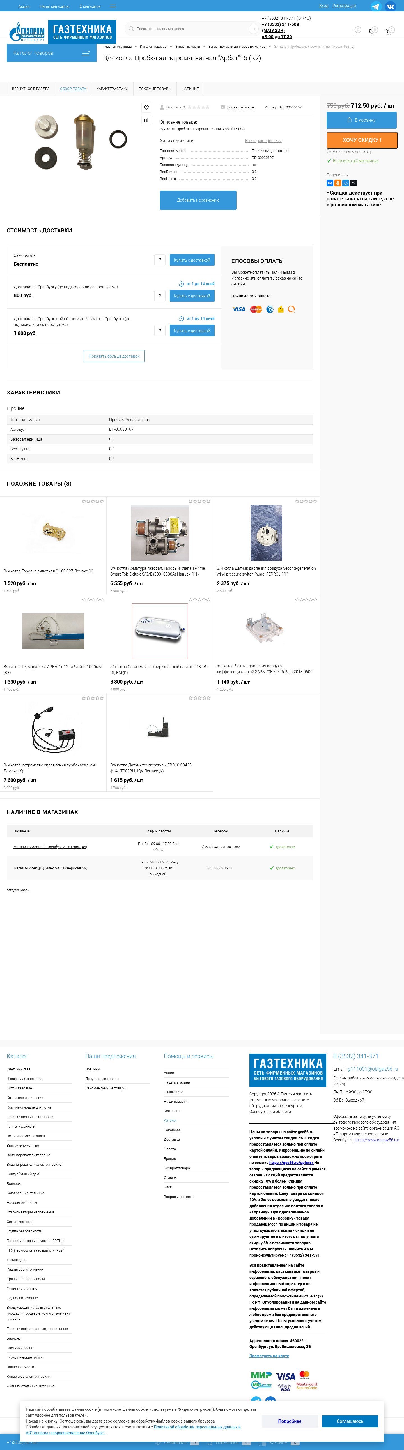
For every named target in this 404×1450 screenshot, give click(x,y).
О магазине (90, 6)
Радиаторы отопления (25, 1269)
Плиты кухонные (21, 1126)
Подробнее (290, 1421)
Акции (24, 6)
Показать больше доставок (114, 356)
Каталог (170, 1120)
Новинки (92, 1069)
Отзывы (171, 1178)
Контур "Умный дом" (23, 1174)
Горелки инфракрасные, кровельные (37, 1329)
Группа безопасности (24, 1231)
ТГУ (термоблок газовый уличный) (35, 1250)
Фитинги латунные (22, 1288)
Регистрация (344, 5)
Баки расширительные (25, 1193)
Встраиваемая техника (26, 1136)
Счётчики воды (19, 1348)
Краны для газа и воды (26, 1279)
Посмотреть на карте (269, 1355)
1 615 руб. (160, 783)
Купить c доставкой (192, 260)
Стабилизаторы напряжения (30, 1212)
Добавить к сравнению (198, 200)
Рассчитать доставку (349, 151)
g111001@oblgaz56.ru (373, 1069)
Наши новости (175, 1101)
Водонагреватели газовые (28, 1155)
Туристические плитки (25, 1357)
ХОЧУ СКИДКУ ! (362, 140)
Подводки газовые (22, 1298)
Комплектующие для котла (29, 1107)
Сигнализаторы (20, 1222)
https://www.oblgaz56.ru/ (377, 1140)
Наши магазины (55, 6)
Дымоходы (16, 1260)
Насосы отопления (22, 1202)
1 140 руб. (266, 685)
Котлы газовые (19, 1088)
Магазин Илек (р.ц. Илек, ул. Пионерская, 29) (50, 868)
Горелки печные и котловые (30, 1117)
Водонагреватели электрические (34, 1164)
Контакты (172, 1111)
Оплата (170, 1149)
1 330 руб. (53, 685)
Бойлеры (14, 1183)
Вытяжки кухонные (23, 1145)
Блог (167, 1187)
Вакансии (172, 1130)
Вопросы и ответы (179, 1197)
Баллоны (14, 1338)
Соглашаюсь (350, 1421)
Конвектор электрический (28, 1376)
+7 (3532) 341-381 (23, 1442)
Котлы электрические (25, 1098)
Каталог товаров (51, 53)
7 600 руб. (53, 783)
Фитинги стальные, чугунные (30, 1386)
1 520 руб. (53, 586)
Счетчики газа (19, 1069)
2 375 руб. (266, 586)
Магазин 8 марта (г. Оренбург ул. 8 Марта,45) (50, 847)
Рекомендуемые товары (106, 1088)
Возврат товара (177, 1168)
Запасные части (20, 1367)
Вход (323, 5)
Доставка (172, 1139)
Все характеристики (263, 140)
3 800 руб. (159, 685)
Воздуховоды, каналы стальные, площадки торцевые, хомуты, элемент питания (38, 1313)
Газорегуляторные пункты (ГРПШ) (35, 1241)
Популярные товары (102, 1079)
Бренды (170, 1158)
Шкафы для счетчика (24, 1079)
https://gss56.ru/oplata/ (291, 1162)
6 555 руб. (159, 586)
